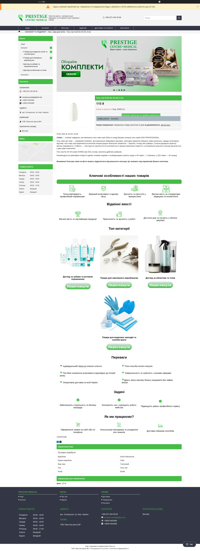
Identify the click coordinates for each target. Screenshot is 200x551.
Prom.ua (112, 546)
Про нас (65, 28)
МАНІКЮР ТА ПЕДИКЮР (35, 32)
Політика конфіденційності (119, 548)
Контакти (124, 28)
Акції (27, 28)
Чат (189, 544)
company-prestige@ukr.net (32, 97)
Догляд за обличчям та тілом (35, 70)
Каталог (45, 28)
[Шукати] (179, 18)
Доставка (106, 497)
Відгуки (83, 28)
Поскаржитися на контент (99, 548)
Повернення (107, 500)
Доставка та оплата (104, 28)
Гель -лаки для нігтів (56, 32)
